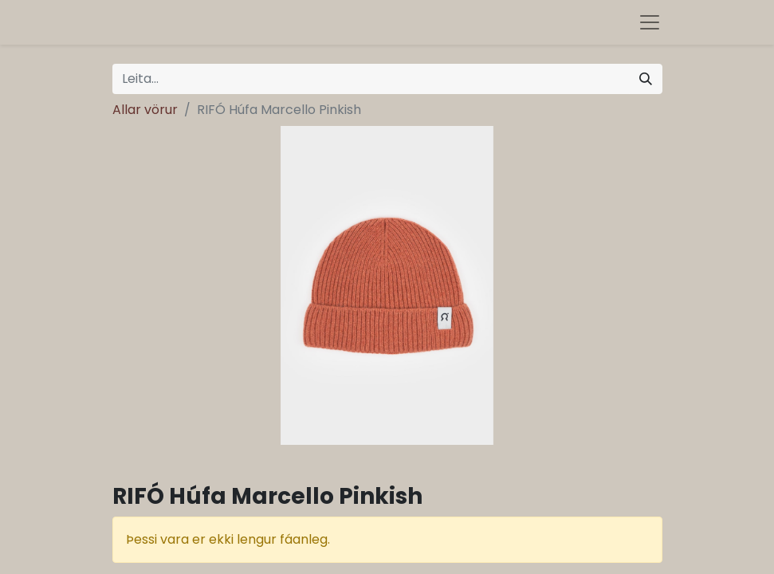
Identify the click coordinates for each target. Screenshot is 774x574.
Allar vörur (145, 109)
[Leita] (645, 79)
